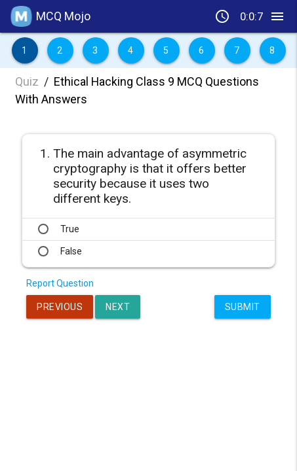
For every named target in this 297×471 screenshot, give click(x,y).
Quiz (27, 81)
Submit (242, 307)
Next (118, 307)
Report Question (60, 283)
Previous (60, 307)
